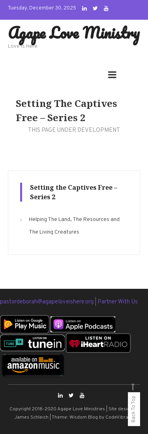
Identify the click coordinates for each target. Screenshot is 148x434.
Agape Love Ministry (74, 32)
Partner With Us (117, 302)
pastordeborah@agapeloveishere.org (47, 302)
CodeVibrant (119, 417)
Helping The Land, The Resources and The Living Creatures (74, 226)
